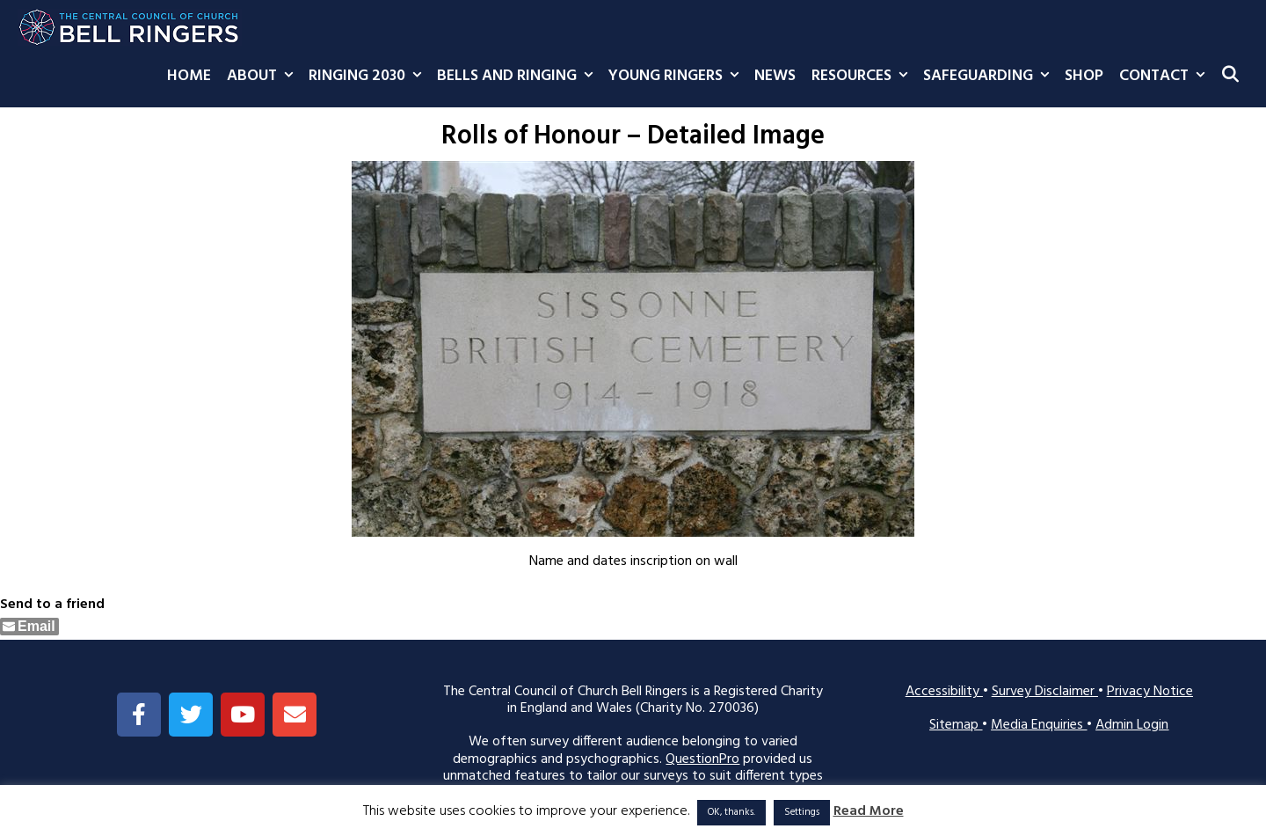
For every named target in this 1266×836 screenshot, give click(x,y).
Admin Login (1131, 725)
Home (189, 76)
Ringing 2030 (369, 76)
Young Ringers (677, 76)
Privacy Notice (1150, 691)
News (775, 76)
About (264, 76)
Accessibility (944, 691)
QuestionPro (702, 759)
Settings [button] (801, 812)
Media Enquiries (1039, 725)
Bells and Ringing (518, 76)
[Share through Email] (29, 626)
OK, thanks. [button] (731, 812)
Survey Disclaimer (1045, 691)
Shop (1084, 76)
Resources (863, 76)
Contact (1165, 76)
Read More (868, 811)
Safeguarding (990, 76)
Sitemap (955, 725)
